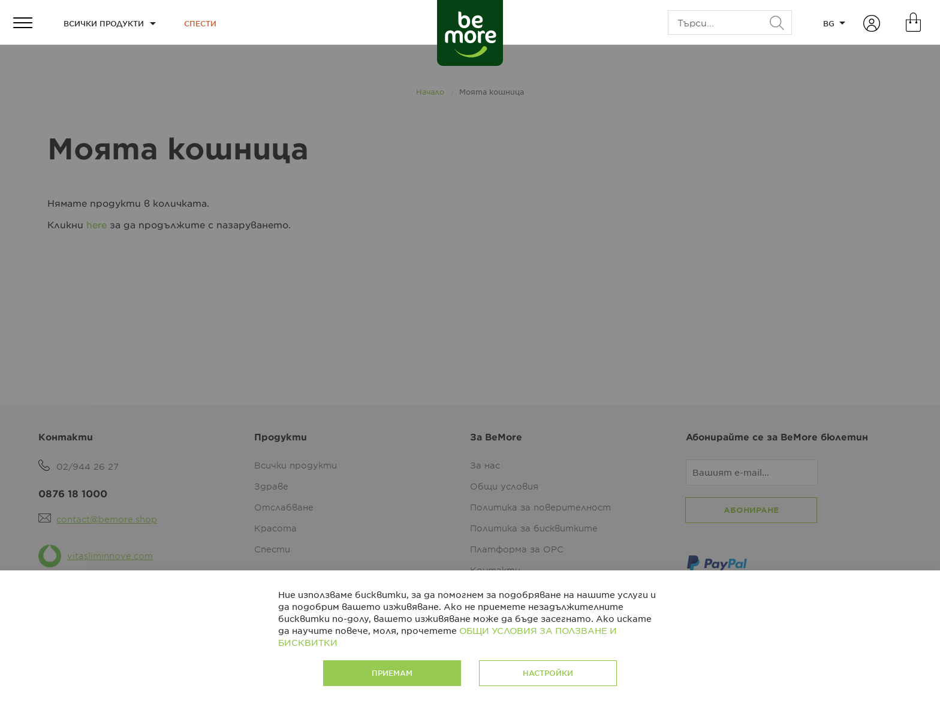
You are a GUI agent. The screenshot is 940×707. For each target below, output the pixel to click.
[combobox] (730, 22)
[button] (834, 22)
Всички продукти (104, 23)
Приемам (392, 673)
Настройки (548, 673)
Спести (200, 23)
